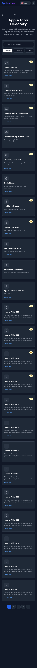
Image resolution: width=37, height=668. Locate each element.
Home (5, 15)
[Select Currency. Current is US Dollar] (25, 3)
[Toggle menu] (33, 3)
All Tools (8, 50)
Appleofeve (8, 3)
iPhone (18, 50)
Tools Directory (15, 15)
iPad (29, 50)
